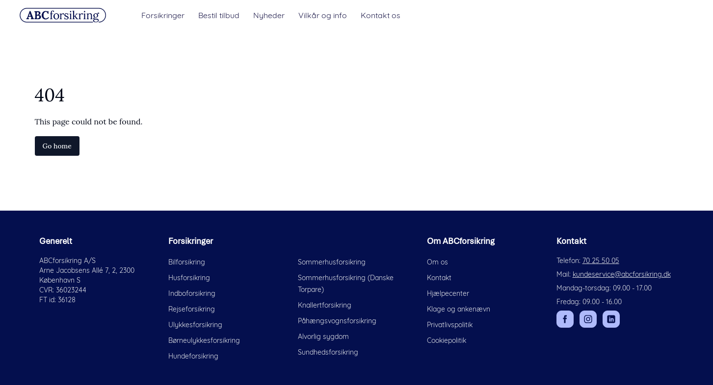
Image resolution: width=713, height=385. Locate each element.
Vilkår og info (322, 15)
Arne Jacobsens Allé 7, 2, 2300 (86, 270)
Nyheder (269, 15)
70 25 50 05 (600, 260)
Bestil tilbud (218, 15)
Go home (57, 146)
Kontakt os (380, 15)
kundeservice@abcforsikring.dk (622, 274)
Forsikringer (163, 15)
